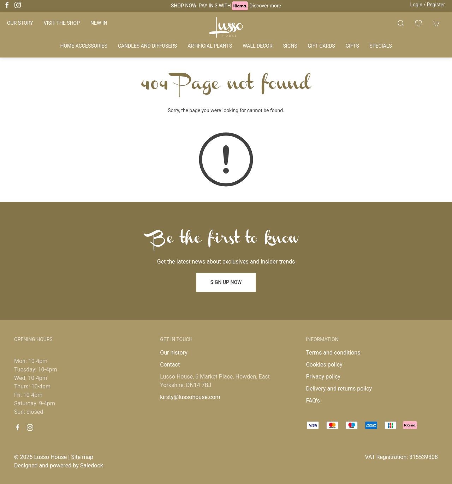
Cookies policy (324, 364)
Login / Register (427, 4)
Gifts (352, 46)
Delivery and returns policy (339, 388)
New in (98, 23)
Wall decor (257, 46)
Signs (290, 46)
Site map (82, 457)
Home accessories (83, 46)
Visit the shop (62, 23)
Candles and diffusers (147, 46)
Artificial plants (210, 46)
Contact (170, 364)
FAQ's (313, 400)
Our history (174, 352)
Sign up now (226, 282)
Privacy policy (323, 376)
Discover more (265, 5)
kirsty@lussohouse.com (190, 397)
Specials (380, 46)
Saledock (91, 465)
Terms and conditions (333, 352)
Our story (20, 23)
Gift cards (321, 46)
